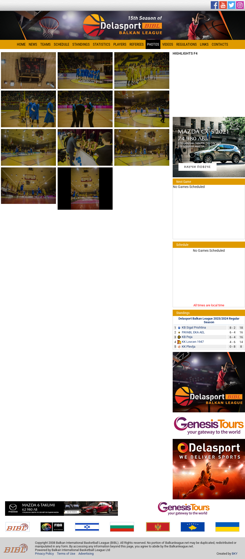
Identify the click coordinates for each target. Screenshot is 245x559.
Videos (167, 44)
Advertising (86, 553)
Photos (153, 44)
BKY (235, 553)
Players (119, 44)
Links (204, 44)
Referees (136, 44)
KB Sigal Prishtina (194, 327)
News (33, 44)
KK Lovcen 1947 (193, 342)
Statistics (101, 44)
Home (21, 44)
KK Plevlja (188, 346)
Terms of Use (66, 553)
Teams (45, 44)
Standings (81, 44)
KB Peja (187, 337)
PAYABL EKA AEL (193, 332)
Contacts (220, 44)
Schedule (61, 44)
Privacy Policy (44, 553)
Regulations (186, 44)
